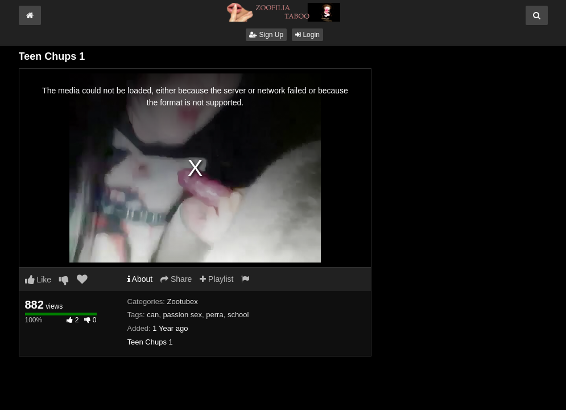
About (140, 279)
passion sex (182, 314)
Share (176, 279)
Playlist (216, 279)
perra (214, 314)
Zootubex (182, 301)
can (153, 314)
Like (38, 279)
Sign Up (266, 35)
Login (307, 35)
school (238, 314)
